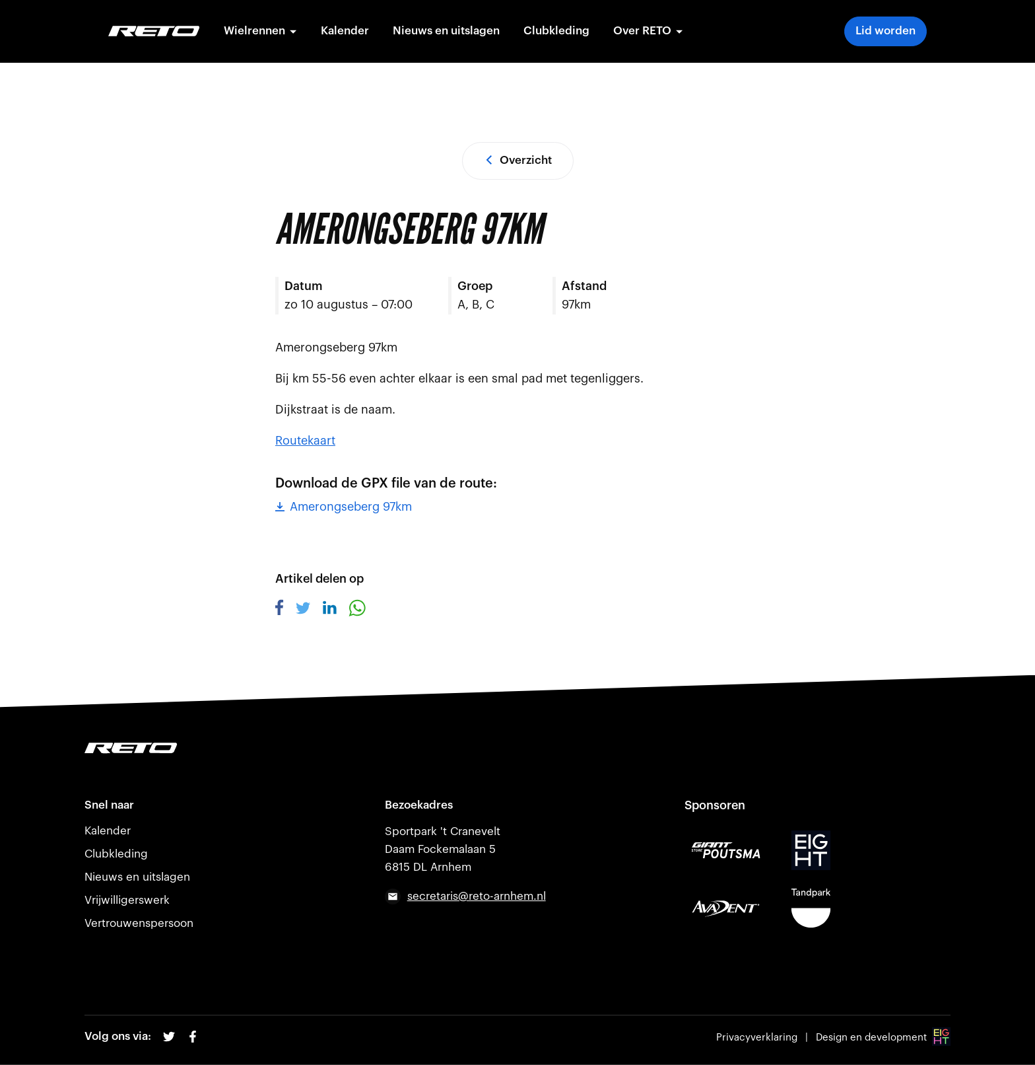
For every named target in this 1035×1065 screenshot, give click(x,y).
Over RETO (649, 30)
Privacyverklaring (756, 1038)
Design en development (883, 1038)
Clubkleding (557, 30)
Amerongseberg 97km (343, 507)
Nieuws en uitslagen (446, 30)
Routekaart (305, 441)
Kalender (345, 30)
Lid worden (885, 30)
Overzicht (518, 160)
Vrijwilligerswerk (127, 900)
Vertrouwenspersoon (138, 923)
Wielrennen (261, 30)
